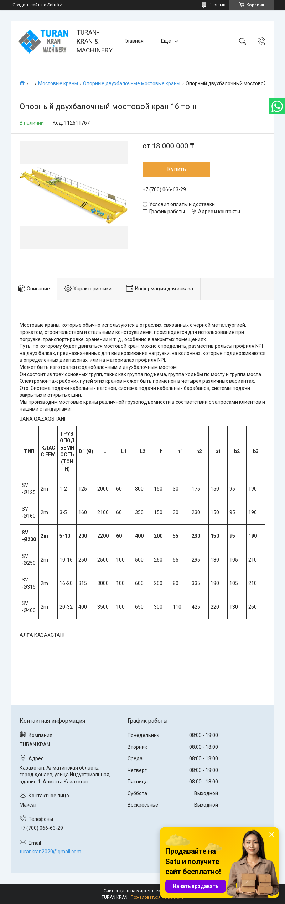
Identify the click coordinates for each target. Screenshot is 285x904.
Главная (134, 41)
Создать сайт (26, 4)
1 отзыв (218, 4)
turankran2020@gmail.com (50, 851)
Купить (176, 169)
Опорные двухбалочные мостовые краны (131, 83)
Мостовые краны (58, 83)
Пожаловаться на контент (157, 897)
